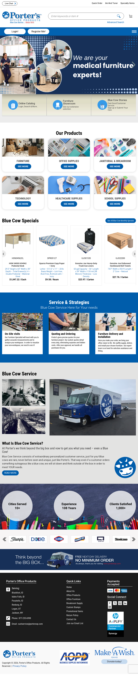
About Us (70, 591)
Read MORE (10, 473)
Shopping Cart (130, 16)
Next (134, 63)
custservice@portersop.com (30, 623)
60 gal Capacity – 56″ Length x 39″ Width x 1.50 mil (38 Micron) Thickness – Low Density (86, 270)
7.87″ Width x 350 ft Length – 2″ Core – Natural (120, 267)
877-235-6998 (25, 618)
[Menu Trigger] (134, 31)
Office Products (73, 595)
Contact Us (71, 619)
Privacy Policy (19, 666)
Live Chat (9, 3)
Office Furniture (73, 599)
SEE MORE (23, 166)
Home (69, 587)
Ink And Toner (111, 3)
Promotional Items (74, 611)
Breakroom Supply (74, 603)
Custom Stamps (73, 607)
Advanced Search (115, 22)
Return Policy (72, 615)
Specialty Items (128, 3)
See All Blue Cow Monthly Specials (120, 220)
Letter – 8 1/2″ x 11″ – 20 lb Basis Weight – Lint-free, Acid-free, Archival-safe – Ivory (52, 270)
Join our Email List (74, 623)
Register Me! (38, 31)
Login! (15, 31)
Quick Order (97, 3)
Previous (6, 63)
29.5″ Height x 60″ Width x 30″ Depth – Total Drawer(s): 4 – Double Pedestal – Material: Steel (18, 270)
